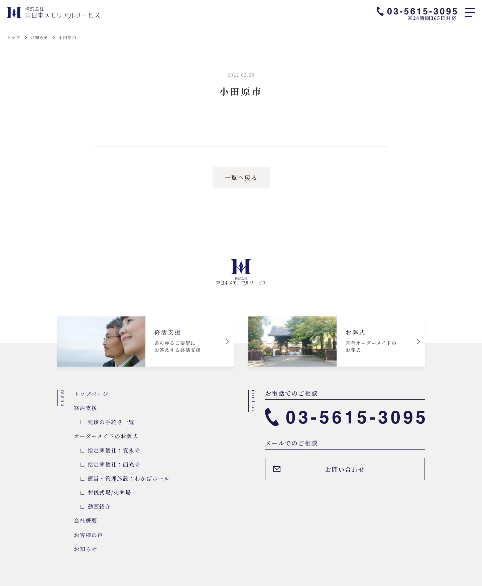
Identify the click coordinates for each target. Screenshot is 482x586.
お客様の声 (88, 535)
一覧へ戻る (241, 177)
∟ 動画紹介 (92, 506)
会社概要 (85, 520)
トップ (13, 37)
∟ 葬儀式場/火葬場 (102, 492)
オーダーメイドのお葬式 (106, 436)
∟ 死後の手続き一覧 (104, 422)
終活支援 (85, 408)
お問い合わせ (345, 469)
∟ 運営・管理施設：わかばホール (122, 478)
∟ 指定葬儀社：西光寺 (107, 464)
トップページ (91, 394)
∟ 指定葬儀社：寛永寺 (107, 450)
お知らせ (39, 37)
